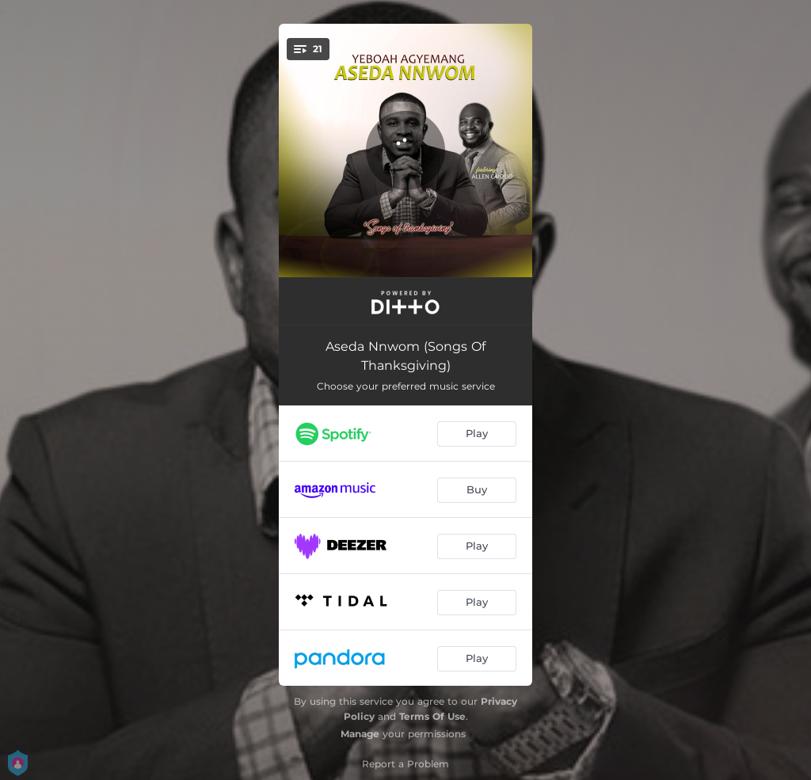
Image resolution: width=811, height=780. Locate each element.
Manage (360, 734)
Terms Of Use (432, 716)
